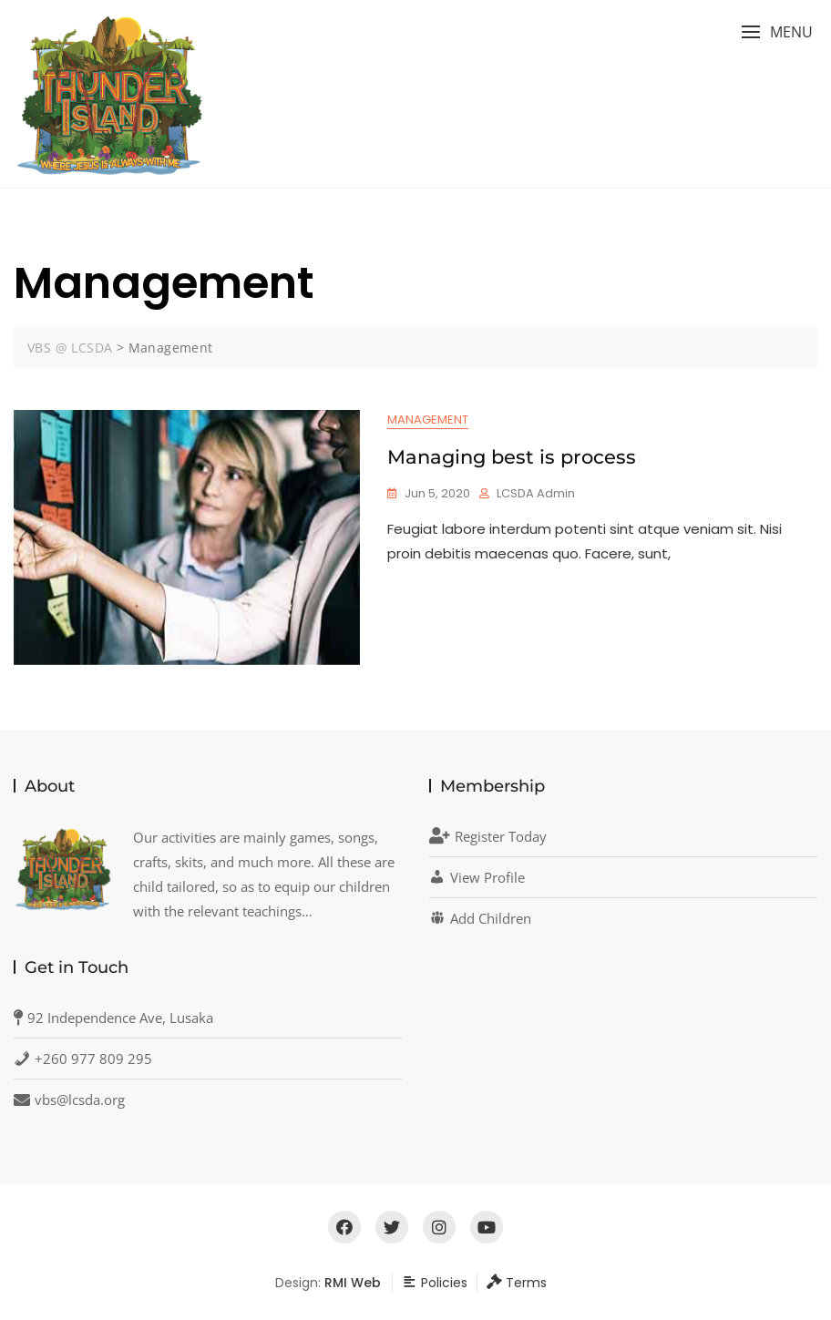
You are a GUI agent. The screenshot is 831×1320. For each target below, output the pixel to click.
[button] (777, 32)
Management (427, 419)
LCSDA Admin (536, 493)
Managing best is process (511, 456)
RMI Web (352, 1283)
